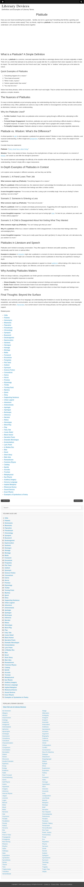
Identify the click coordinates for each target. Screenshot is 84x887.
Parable (4, 819)
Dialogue (45, 754)
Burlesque (7, 412)
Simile (44, 848)
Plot (3, 830)
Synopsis (7, 332)
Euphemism (46, 768)
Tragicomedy (6, 869)
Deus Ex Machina (48, 752)
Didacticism (46, 757)
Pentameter (46, 825)
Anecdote (45, 722)
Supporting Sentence (11, 397)
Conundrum (8, 372)
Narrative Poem (9, 437)
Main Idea (7, 457)
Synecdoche (46, 858)
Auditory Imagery (10, 479)
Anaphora (5, 722)
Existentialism (9, 442)
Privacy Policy (55, 884)
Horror (6, 377)
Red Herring (6, 841)
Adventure (7, 402)
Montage (7, 350)
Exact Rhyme (8, 492)
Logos (4, 800)
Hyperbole (5, 786)
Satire (4, 848)
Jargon (4, 796)
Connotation (6, 750)
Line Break (45, 798)
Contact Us (47, 884)
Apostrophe (6, 731)
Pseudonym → (78, 500)
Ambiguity (45, 715)
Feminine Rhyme (10, 462)
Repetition (45, 841)
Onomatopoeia (47, 814)
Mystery (7, 390)
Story (6, 395)
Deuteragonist (9, 337)
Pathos (4, 825)
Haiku (44, 779)
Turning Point (9, 387)
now (53, 213)
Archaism (45, 731)
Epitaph (44, 763)
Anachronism (6, 718)
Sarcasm (45, 846)
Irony (44, 793)
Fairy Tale (7, 430)
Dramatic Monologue (11, 440)
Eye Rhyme (8, 477)
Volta (6, 315)
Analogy (5, 720)
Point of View (6, 835)
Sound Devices (9, 489)
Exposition (45, 770)
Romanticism (8, 459)
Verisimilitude (6, 874)
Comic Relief (8, 432)
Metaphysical (8, 474)
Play (5, 427)
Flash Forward (7, 775)
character (21, 254)
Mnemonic (7, 322)
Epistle (6, 467)
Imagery (5, 789)
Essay (4, 766)
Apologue (7, 410)
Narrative (45, 809)
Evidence (5, 770)
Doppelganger (47, 759)
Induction (45, 789)
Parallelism (6, 821)
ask (15, 136)
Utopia (44, 871)
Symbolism (6, 858)
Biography (45, 736)
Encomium (8, 357)
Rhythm (4, 846)
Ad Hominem (6, 711)
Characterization (7, 743)
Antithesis (45, 727)
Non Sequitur (46, 812)
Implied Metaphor (10, 484)
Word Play (7, 425)
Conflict (44, 747)
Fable (4, 773)
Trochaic (7, 472)
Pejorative (7, 325)
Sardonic (7, 342)
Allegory (5, 713)
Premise (7, 380)
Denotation (5, 752)
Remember (20, 305)
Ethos (44, 766)
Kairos (6, 375)
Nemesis (5, 812)
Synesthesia (6, 860)
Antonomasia (8, 405)
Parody (4, 823)
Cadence (45, 738)
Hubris (4, 784)
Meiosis (44, 800)
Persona (5, 828)
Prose (44, 837)
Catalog (7, 464)
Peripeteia (7, 360)
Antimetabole (6, 727)
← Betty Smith (5, 500)
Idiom (44, 786)
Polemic (7, 317)
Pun (43, 839)
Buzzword (7, 335)
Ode (3, 814)
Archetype (5, 734)
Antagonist (5, 724)
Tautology (45, 862)
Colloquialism (46, 745)
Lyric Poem (8, 444)
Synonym (7, 367)
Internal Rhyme (7, 793)
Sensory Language (10, 482)
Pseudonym (8, 327)
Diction (4, 757)
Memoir (4, 802)
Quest (6, 392)
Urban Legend (9, 400)
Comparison (6, 747)
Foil (43, 775)
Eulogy (4, 768)
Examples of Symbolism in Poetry (16, 494)
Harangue (7, 345)
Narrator (7, 417)
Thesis (44, 864)
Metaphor (45, 802)
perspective (33, 139)
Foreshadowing (7, 777)
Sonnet (44, 851)
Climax (4, 745)
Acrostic (7, 469)
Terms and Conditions (66, 884)
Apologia (7, 407)
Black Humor (8, 435)
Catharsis (45, 740)
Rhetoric (5, 844)
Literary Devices (15, 6)
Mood (4, 807)
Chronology (8, 330)
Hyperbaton (46, 784)
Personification (47, 828)
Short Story (8, 454)
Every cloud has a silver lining (18, 149)
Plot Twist (7, 362)
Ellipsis (44, 761)
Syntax (4, 862)
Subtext (7, 365)
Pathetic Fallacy (47, 823)
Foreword (7, 355)
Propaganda (6, 837)
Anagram (45, 718)
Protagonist (6, 839)
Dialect (4, 754)
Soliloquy (5, 851)
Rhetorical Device (10, 487)
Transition (5, 871)
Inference (7, 415)
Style (4, 853)
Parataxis (45, 821)
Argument (45, 734)
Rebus (6, 420)
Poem (4, 832)
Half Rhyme (6, 782)
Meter (4, 805)
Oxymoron (5, 816)
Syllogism (45, 855)
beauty (3, 155)
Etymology (8, 382)
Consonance (46, 750)
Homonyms (8, 320)
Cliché (44, 743)
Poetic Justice (46, 832)
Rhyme (44, 844)
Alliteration (45, 713)
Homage (7, 347)
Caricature (5, 740)
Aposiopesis (46, 729)
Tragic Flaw (46, 869)
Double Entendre (7, 761)
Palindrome (46, 816)
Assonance (6, 736)
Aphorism (5, 729)
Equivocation (8, 340)
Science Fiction (9, 370)
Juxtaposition (46, 796)
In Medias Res (9, 447)
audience (55, 263)
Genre (4, 779)
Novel (6, 452)
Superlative (6, 855)
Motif (43, 807)
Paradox (45, 819)
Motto (6, 352)
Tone (3, 867)
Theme (4, 864)
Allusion (4, 715)
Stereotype (8, 422)
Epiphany (5, 763)
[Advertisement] (42, 39)
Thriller (6, 385)
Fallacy (44, 773)
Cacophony (6, 738)
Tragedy (45, 867)
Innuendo (45, 791)
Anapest (45, 720)
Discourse (5, 759)
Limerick (5, 798)
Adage (44, 711)
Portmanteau (46, 835)
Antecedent (46, 724)
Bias (5, 449)
